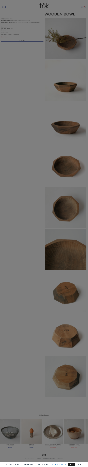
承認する (71, 464)
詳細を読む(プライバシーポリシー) (59, 464)
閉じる (79, 464)
